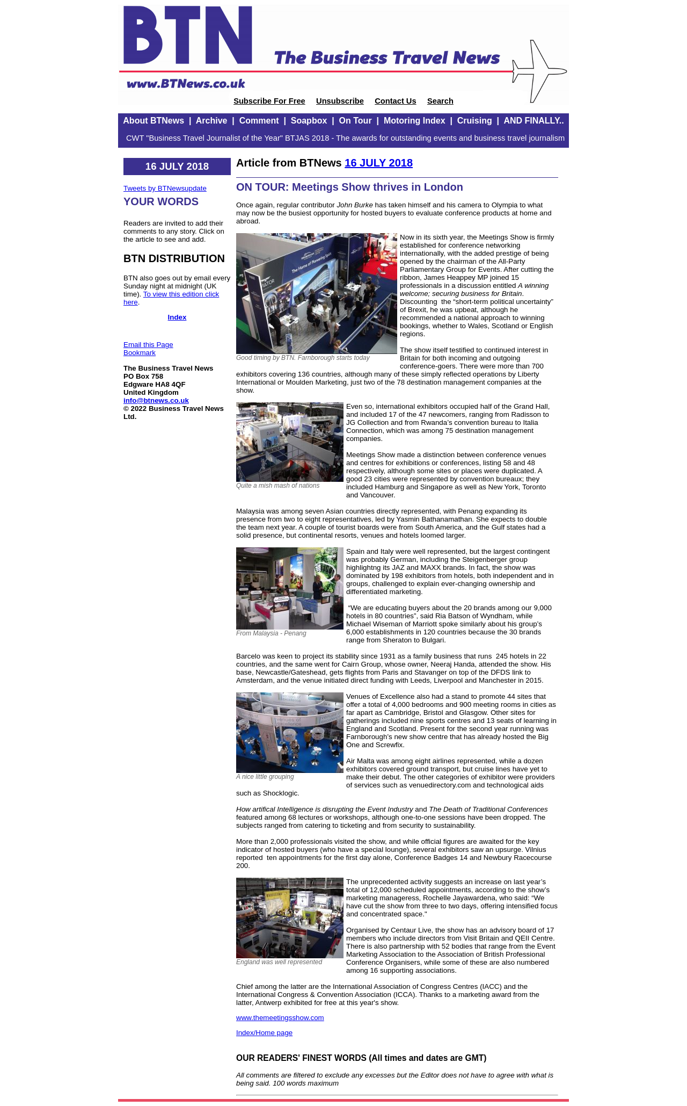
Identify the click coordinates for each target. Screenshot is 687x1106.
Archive (212, 120)
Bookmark (139, 353)
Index (177, 317)
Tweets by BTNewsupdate (165, 188)
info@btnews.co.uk (156, 400)
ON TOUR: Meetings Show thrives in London (349, 187)
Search (440, 101)
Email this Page (148, 345)
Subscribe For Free (269, 101)
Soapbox (309, 120)
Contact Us (395, 101)
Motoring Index (414, 120)
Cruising (474, 120)
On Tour (355, 120)
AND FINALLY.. (533, 120)
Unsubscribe (340, 101)
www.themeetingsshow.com (280, 1018)
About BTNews (153, 120)
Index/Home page (264, 1033)
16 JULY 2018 (379, 163)
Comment (259, 120)
